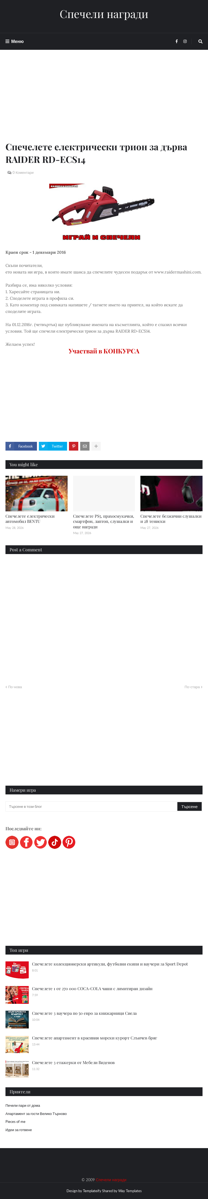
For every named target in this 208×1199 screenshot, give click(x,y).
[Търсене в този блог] (91, 806)
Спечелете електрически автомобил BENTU (29, 518)
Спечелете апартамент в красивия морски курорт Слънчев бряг (94, 1038)
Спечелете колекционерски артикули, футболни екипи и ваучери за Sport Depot (110, 964)
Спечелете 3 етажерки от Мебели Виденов (73, 1062)
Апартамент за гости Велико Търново (36, 1113)
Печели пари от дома (22, 1105)
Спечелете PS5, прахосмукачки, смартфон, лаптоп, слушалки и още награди (103, 521)
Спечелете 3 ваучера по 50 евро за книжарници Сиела (84, 1013)
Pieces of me (15, 1121)
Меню (17, 41)
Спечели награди (104, 13)
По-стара (192, 687)
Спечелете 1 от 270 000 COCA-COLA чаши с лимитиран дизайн (92, 988)
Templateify (92, 1191)
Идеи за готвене (18, 1130)
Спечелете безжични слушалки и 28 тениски (170, 518)
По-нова (15, 687)
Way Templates (130, 1191)
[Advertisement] (104, 102)
